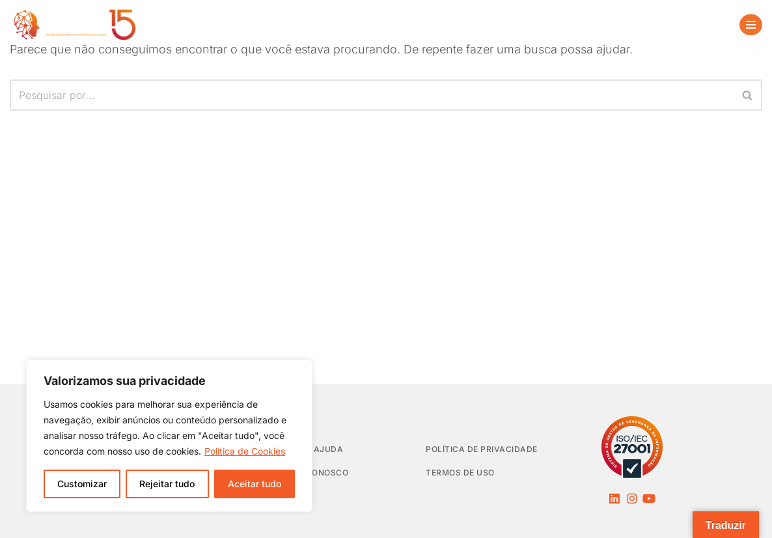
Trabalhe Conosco (303, 472)
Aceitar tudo (254, 483)
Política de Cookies (244, 451)
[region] (169, 436)
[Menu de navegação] (750, 24)
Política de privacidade (482, 449)
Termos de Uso (460, 472)
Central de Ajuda (300, 449)
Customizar (82, 483)
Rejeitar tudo (167, 483)
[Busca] (711, 25)
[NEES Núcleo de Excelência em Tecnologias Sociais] (75, 24)
